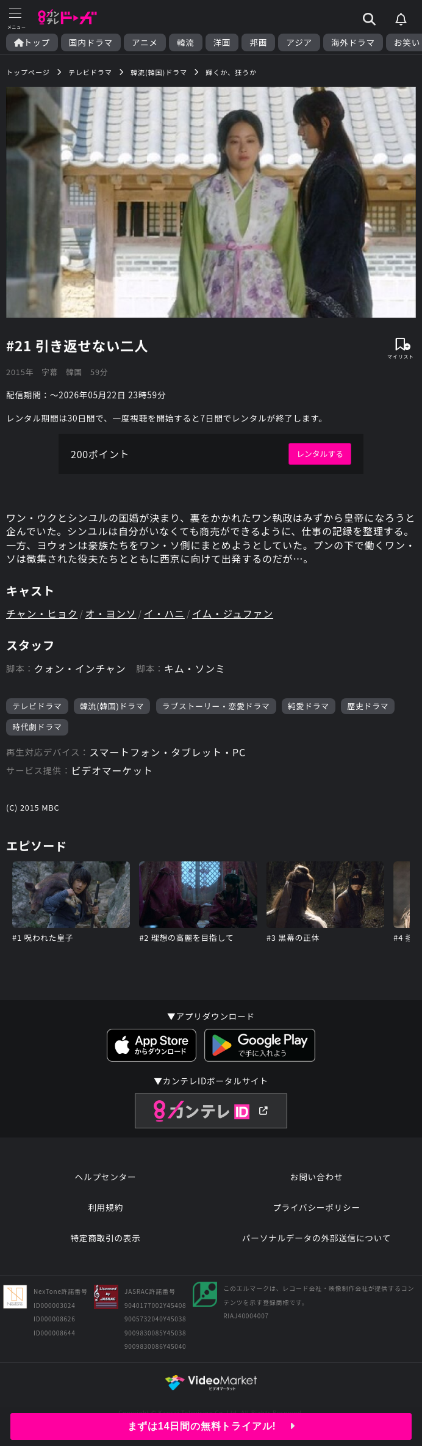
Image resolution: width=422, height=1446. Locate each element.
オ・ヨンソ (111, 613)
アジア (299, 42)
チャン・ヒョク (41, 613)
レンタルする (319, 453)
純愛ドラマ (308, 706)
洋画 (222, 42)
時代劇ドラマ (37, 726)
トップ (32, 42)
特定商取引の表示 (105, 1238)
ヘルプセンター (106, 1176)
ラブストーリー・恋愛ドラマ (216, 706)
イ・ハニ (164, 613)
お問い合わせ (316, 1176)
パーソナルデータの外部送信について (316, 1238)
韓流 (186, 42)
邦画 (258, 42)
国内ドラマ (91, 42)
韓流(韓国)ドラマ (112, 706)
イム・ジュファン (232, 613)
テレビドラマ (37, 706)
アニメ (145, 42)
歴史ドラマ (367, 706)
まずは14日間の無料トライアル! (211, 1426)
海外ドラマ (353, 42)
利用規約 (105, 1207)
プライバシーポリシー (316, 1207)
